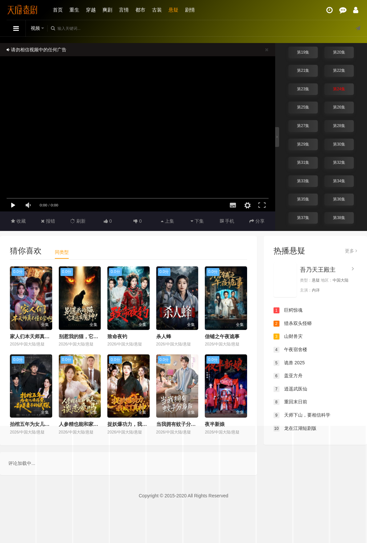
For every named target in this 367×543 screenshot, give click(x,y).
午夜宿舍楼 (290, 350)
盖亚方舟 (288, 376)
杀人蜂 (163, 336)
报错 (48, 221)
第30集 (339, 144)
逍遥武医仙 (290, 389)
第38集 (339, 217)
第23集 (303, 89)
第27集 (303, 125)
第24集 (339, 89)
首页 (58, 10)
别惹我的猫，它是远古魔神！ (91, 336)
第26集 (339, 107)
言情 (124, 10)
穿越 (91, 10)
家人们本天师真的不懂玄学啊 (42, 336)
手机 (227, 221)
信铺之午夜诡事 (222, 336)
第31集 (303, 162)
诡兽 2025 (289, 363)
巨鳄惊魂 (288, 310)
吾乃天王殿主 (318, 269)
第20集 (339, 52)
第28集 (339, 125)
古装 (157, 10)
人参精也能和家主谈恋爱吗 (88, 424)
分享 (257, 221)
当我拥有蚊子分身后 (178, 424)
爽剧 (107, 10)
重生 (74, 10)
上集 (167, 221)
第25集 (303, 107)
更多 (351, 250)
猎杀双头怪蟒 (293, 324)
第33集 (303, 181)
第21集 (303, 70)
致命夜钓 (117, 336)
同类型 (62, 252)
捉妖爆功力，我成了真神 (134, 424)
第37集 (303, 217)
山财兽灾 (288, 336)
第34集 (339, 181)
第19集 (303, 52)
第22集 (339, 70)
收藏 (18, 221)
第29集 (303, 144)
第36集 (339, 199)
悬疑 (173, 10)
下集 (197, 221)
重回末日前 (290, 402)
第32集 (339, 162)
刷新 (78, 221)
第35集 (303, 199)
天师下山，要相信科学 (302, 415)
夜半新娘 (215, 424)
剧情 (190, 10)
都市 (140, 10)
